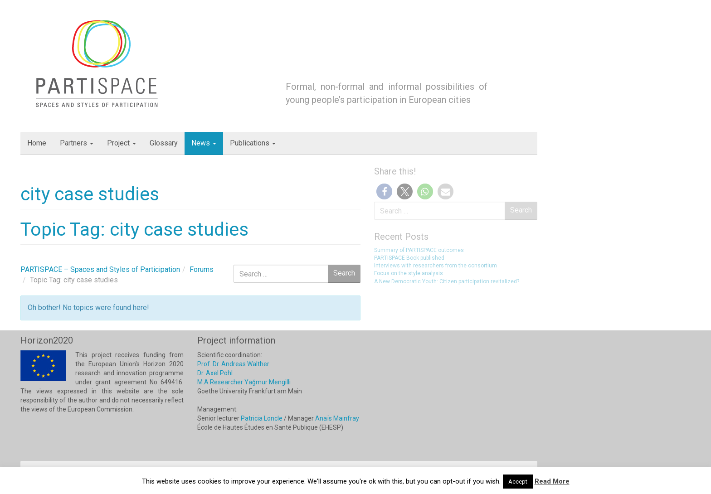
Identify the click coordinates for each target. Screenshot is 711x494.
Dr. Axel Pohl (215, 373)
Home (36, 143)
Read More (552, 481)
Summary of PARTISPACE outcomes (419, 250)
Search (521, 210)
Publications (253, 143)
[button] (384, 191)
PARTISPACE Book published (409, 258)
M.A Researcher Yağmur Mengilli (244, 382)
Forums (202, 269)
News (203, 143)
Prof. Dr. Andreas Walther (233, 364)
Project (121, 143)
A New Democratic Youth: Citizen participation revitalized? (446, 281)
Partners (76, 143)
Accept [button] (517, 481)
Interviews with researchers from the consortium (435, 265)
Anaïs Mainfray (337, 418)
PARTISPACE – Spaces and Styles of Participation (100, 269)
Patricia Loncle (261, 418)
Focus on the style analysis (408, 273)
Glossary (164, 143)
